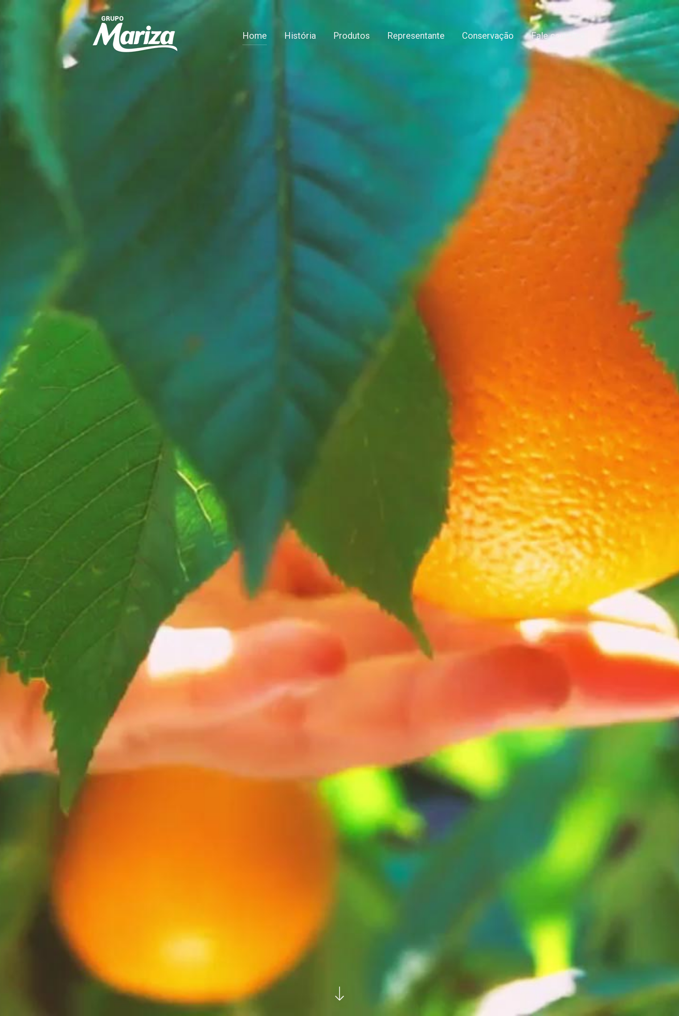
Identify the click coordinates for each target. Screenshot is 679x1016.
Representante (416, 35)
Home (254, 35)
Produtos (351, 35)
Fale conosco (558, 35)
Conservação (488, 35)
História (300, 35)
